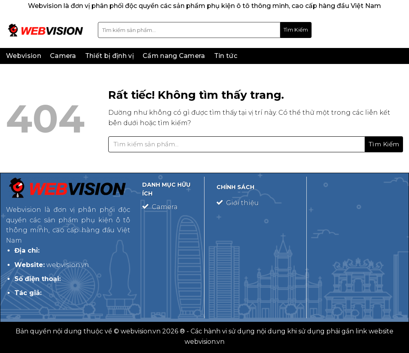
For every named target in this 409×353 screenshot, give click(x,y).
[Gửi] (296, 30)
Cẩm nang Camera (174, 56)
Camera (63, 56)
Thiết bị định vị (109, 56)
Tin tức (225, 56)
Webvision (23, 56)
